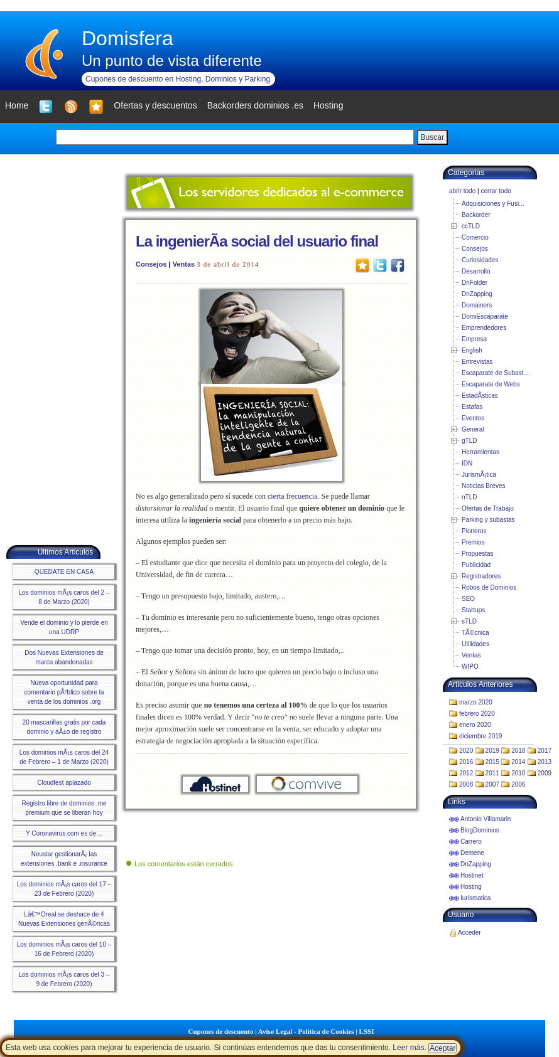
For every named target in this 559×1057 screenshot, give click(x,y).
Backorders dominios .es (255, 105)
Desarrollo (476, 271)
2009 (544, 773)
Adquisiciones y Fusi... (493, 203)
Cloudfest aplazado (64, 782)
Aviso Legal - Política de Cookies (306, 1031)
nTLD (469, 497)
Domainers (477, 305)
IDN (467, 463)
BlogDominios (479, 830)
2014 (518, 761)
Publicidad (476, 564)
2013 (544, 761)
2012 (466, 773)
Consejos (151, 264)
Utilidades (475, 643)
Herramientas (480, 452)
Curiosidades (480, 260)
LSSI (366, 1031)
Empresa (474, 339)
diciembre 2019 (480, 736)
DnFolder (474, 282)
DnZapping (477, 293)
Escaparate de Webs (491, 384)
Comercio (475, 237)
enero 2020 (475, 724)
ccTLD (471, 226)
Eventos (473, 418)
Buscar (432, 137)
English (472, 350)
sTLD (469, 621)
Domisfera (127, 38)
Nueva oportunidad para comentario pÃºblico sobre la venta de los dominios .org (64, 692)
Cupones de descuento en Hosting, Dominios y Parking (177, 79)
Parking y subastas (488, 519)
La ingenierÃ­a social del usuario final (257, 241)
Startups (473, 610)
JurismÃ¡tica (479, 474)
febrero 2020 (477, 713)
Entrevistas (477, 361)
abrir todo (462, 191)
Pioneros (474, 531)
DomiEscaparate (485, 316)
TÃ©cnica (475, 632)
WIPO (470, 666)
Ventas (184, 264)
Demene (472, 852)
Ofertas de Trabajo (488, 508)
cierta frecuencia (293, 496)
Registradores (481, 576)
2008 (466, 784)
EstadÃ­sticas (480, 395)
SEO (468, 598)
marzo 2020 (475, 702)
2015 (492, 761)
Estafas (472, 406)
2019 (492, 750)
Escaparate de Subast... (495, 372)
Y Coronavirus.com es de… (64, 833)
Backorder (476, 214)
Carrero (471, 841)
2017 (544, 750)
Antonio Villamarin (485, 818)
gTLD (469, 440)
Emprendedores (484, 327)
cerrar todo (495, 191)
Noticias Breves (483, 485)
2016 (466, 761)
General (473, 429)
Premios (473, 542)
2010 (518, 773)
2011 (492, 773)
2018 (518, 750)
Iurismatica (475, 898)
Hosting (471, 886)
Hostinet (472, 875)
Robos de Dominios (489, 587)
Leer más (408, 1047)
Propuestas (478, 553)
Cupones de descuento (221, 1031)
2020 (466, 750)
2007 (492, 784)
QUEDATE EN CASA (64, 571)
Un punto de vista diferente (172, 60)
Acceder (469, 932)
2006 (518, 784)
